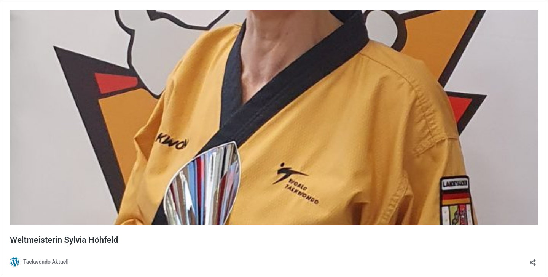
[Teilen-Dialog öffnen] (532, 260)
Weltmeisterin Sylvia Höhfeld (64, 240)
